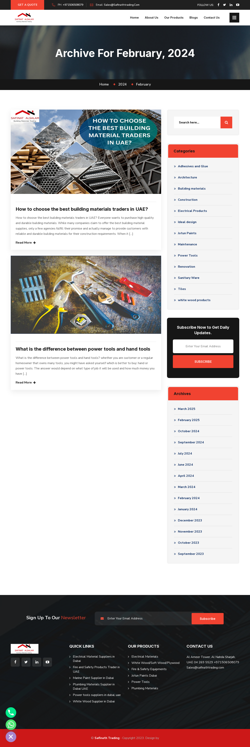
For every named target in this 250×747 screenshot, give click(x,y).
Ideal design (187, 222)
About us (151, 17)
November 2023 (190, 531)
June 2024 (185, 465)
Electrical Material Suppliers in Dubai (94, 658)
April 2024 (186, 476)
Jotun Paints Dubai (144, 675)
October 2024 (188, 431)
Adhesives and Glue (193, 166)
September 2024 (191, 442)
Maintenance (187, 244)
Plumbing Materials (144, 688)
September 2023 (191, 554)
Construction (187, 200)
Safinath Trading (107, 738)
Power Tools (188, 255)
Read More (24, 242)
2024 (122, 84)
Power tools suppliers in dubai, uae (97, 695)
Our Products (174, 17)
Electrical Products (192, 211)
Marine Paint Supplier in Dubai (93, 678)
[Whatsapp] (11, 724)
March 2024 (186, 487)
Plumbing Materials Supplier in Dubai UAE (94, 686)
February (143, 84)
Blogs (193, 17)
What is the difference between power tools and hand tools (83, 349)
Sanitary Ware (188, 278)
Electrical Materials (144, 656)
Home (134, 17)
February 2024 (189, 498)
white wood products (194, 300)
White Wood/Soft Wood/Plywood (155, 663)
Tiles (182, 289)
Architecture (187, 177)
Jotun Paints (187, 233)
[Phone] (11, 712)
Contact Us (212, 17)
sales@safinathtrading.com (123, 5)
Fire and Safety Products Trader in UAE (96, 669)
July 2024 (185, 453)
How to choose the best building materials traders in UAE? (82, 209)
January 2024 (187, 509)
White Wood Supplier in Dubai (94, 701)
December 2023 (190, 520)
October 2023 (188, 543)
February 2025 (189, 420)
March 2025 (186, 409)
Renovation (186, 267)
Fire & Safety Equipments (149, 669)
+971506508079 (74, 5)
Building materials (192, 188)
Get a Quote (28, 5)
